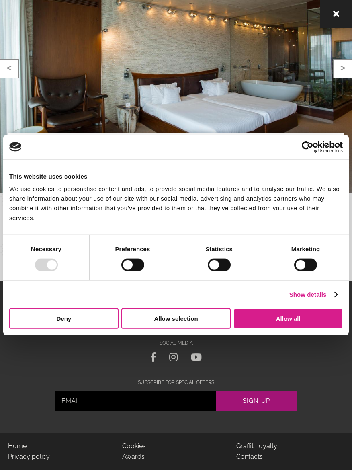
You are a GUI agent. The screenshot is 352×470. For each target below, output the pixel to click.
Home (17, 446)
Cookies (134, 446)
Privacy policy (29, 456)
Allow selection (176, 318)
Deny (63, 318)
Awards (133, 456)
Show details (308, 294)
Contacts (249, 456)
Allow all (288, 318)
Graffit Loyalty (256, 446)
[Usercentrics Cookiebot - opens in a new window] (307, 147)
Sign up (256, 400)
